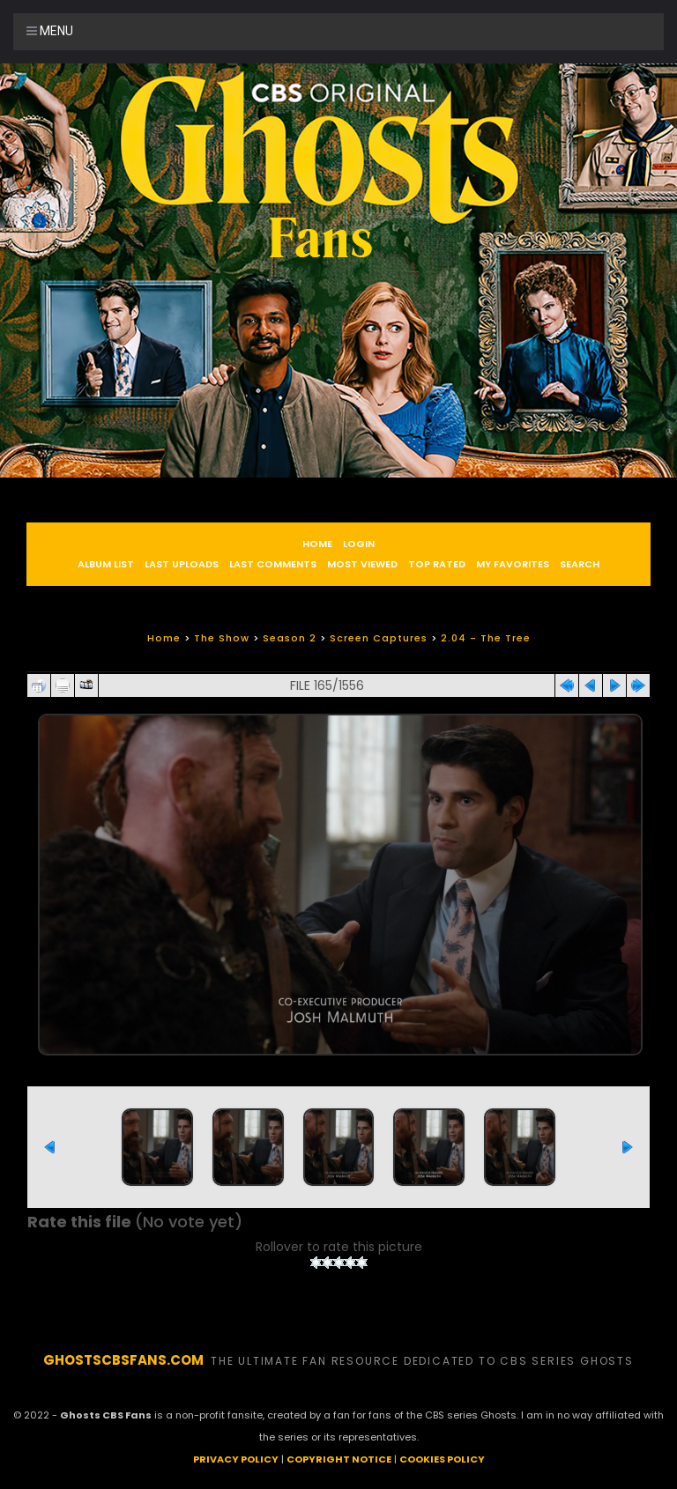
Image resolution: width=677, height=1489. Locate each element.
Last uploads (182, 564)
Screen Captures (379, 638)
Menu (49, 31)
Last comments (272, 564)
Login (359, 544)
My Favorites (512, 564)
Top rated (436, 564)
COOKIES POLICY (442, 1459)
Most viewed (362, 564)
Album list (106, 564)
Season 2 (289, 638)
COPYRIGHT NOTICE (338, 1459)
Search (579, 564)
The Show (221, 638)
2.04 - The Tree (486, 638)
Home (317, 544)
